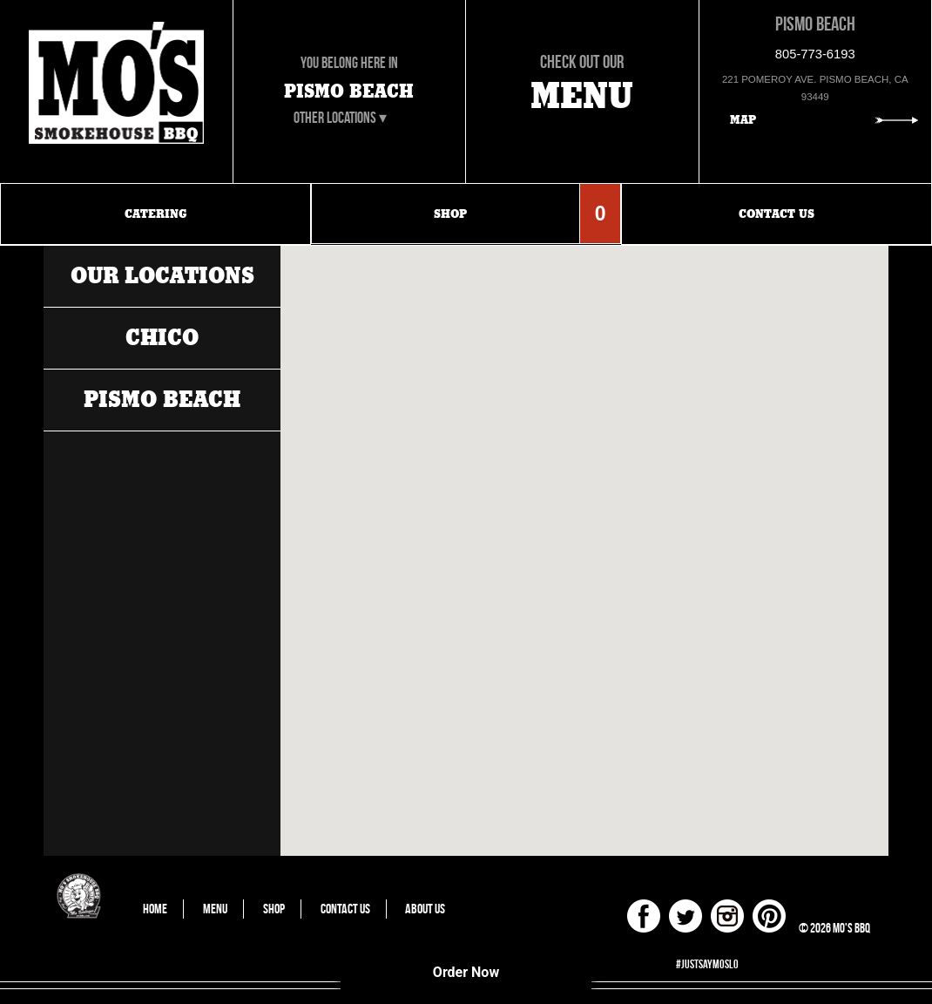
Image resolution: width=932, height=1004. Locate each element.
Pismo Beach (162, 399)
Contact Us (345, 908)
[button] (537, 312)
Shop (274, 908)
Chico (162, 337)
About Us (425, 908)
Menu (215, 908)
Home (155, 908)
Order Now (466, 972)
